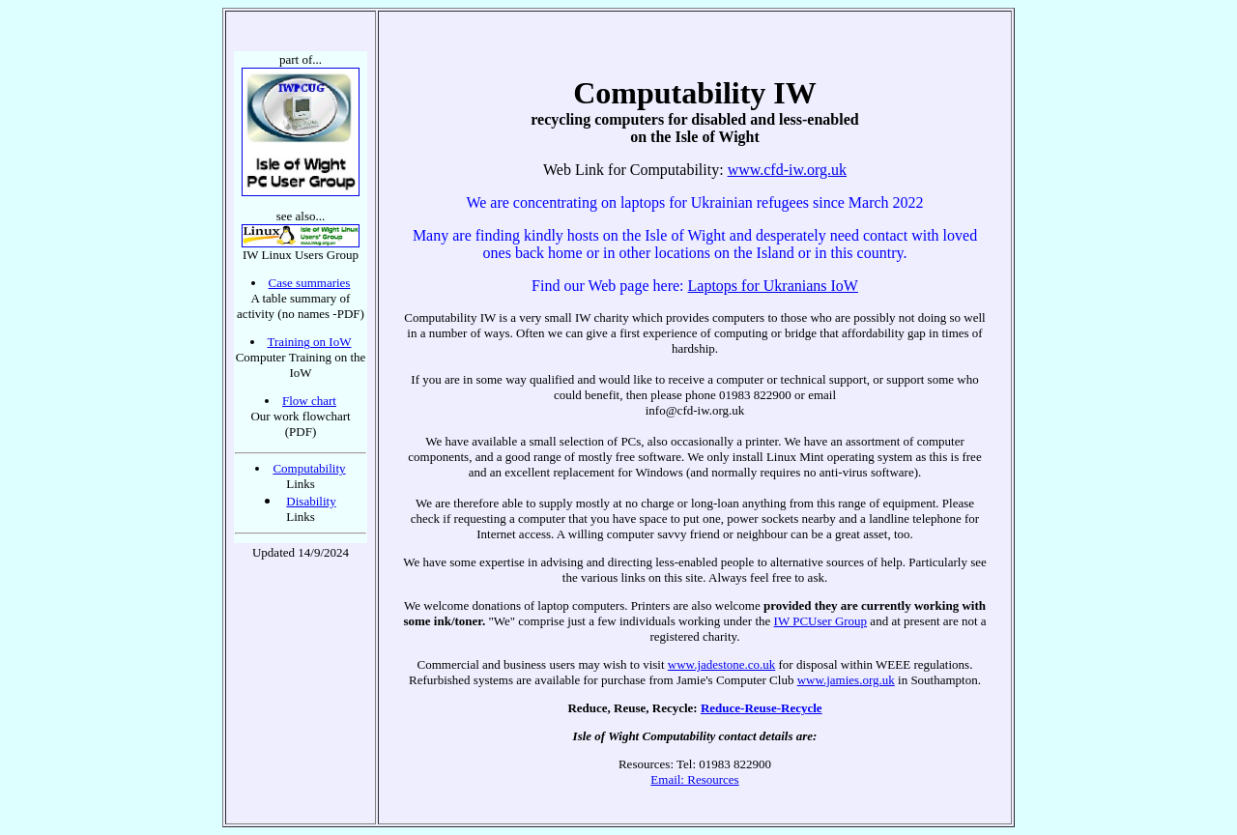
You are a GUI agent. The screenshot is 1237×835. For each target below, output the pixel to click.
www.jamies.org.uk (846, 680)
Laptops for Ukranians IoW (773, 285)
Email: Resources (694, 779)
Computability (309, 468)
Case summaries (310, 282)
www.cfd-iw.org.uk (787, 169)
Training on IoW (310, 341)
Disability (310, 501)
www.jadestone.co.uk (721, 664)
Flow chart (309, 400)
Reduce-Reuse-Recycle (761, 708)
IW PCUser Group (821, 621)
